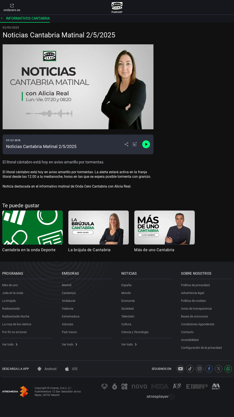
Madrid (66, 285)
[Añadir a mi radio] (135, 144)
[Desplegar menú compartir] (126, 144)
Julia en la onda (12, 293)
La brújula (9, 300)
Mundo (126, 293)
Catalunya (69, 293)
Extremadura (70, 316)
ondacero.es (11, 7)
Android (47, 369)
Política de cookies (193, 300)
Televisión (127, 316)
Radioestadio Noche (15, 316)
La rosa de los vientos (16, 324)
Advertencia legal (192, 293)
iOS (71, 369)
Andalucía (68, 300)
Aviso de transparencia (196, 308)
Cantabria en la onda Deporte (29, 250)
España (126, 285)
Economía (128, 300)
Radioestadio (11, 308)
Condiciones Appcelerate (197, 324)
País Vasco (69, 332)
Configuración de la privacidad (201, 347)
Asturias (67, 324)
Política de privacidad (195, 285)
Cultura (126, 324)
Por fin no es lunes (14, 332)
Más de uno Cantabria (154, 250)
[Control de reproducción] (146, 144)
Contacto (187, 332)
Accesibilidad (190, 340)
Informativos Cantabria (25, 18)
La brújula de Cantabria (89, 250)
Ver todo (9, 344)
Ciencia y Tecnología (134, 332)
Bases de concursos (194, 316)
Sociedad (127, 308)
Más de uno (10, 285)
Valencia (67, 308)
